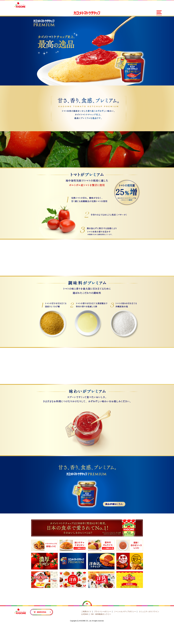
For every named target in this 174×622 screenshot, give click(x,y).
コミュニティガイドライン (149, 611)
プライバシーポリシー (102, 611)
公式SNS (84, 614)
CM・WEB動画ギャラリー (101, 614)
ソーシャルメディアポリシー (125, 611)
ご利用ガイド (86, 611)
